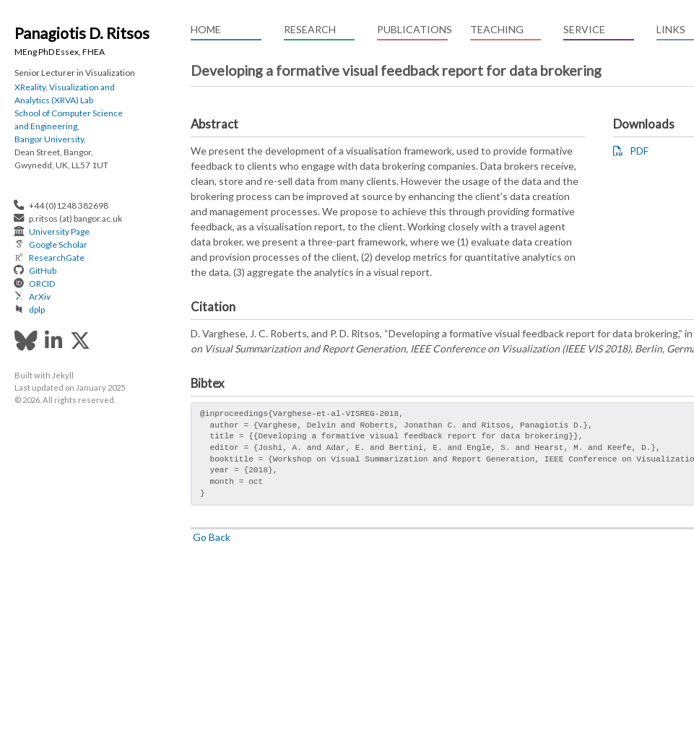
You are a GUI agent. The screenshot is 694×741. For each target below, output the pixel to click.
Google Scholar (58, 244)
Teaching (497, 29)
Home (206, 29)
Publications (412, 29)
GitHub (42, 270)
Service (584, 29)
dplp (37, 309)
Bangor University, (50, 139)
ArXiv (40, 296)
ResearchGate (56, 257)
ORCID (42, 283)
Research (310, 29)
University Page (59, 231)
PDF (631, 150)
